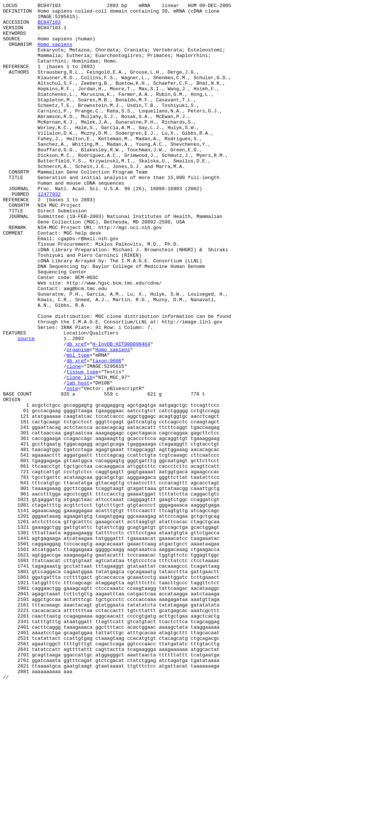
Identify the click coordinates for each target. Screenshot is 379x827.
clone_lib (80, 452)
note (72, 466)
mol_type (78, 426)
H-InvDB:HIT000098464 (121, 412)
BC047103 (49, 26)
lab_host (78, 459)
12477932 (49, 232)
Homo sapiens (55, 53)
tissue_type (82, 446)
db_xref (77, 412)
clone (74, 439)
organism (78, 419)
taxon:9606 (107, 432)
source (26, 406)
